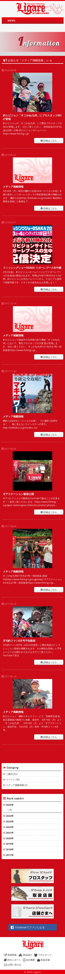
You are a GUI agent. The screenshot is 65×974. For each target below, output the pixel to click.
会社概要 (29, 959)
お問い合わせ (12, 964)
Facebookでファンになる (28, 927)
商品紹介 (25, 954)
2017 (8, 855)
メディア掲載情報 (15, 785)
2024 (8, 815)
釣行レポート (12, 959)
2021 (8, 832)
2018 (8, 849)
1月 (10, 809)
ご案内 (9, 773)
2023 (8, 821)
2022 (8, 827)
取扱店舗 (43, 959)
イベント (10, 779)
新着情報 (10, 954)
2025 (8, 804)
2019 (8, 843)
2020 (8, 838)
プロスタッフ (43, 954)
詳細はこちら (49, 140)
